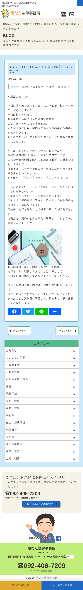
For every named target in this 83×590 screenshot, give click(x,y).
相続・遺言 (13, 451)
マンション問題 (15, 357)
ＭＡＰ (70, 556)
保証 (9, 386)
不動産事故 (13, 365)
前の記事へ (20, 330)
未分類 (10, 437)
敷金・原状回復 (15, 422)
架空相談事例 (14, 444)
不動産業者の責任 (17, 379)
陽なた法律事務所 (41, 548)
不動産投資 (13, 372)
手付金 (10, 415)
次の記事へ (66, 330)
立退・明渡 (13, 458)
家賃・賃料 (13, 408)
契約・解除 (13, 401)
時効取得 (11, 429)
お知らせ (11, 350)
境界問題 (11, 393)
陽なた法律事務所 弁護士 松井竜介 (45, 87)
